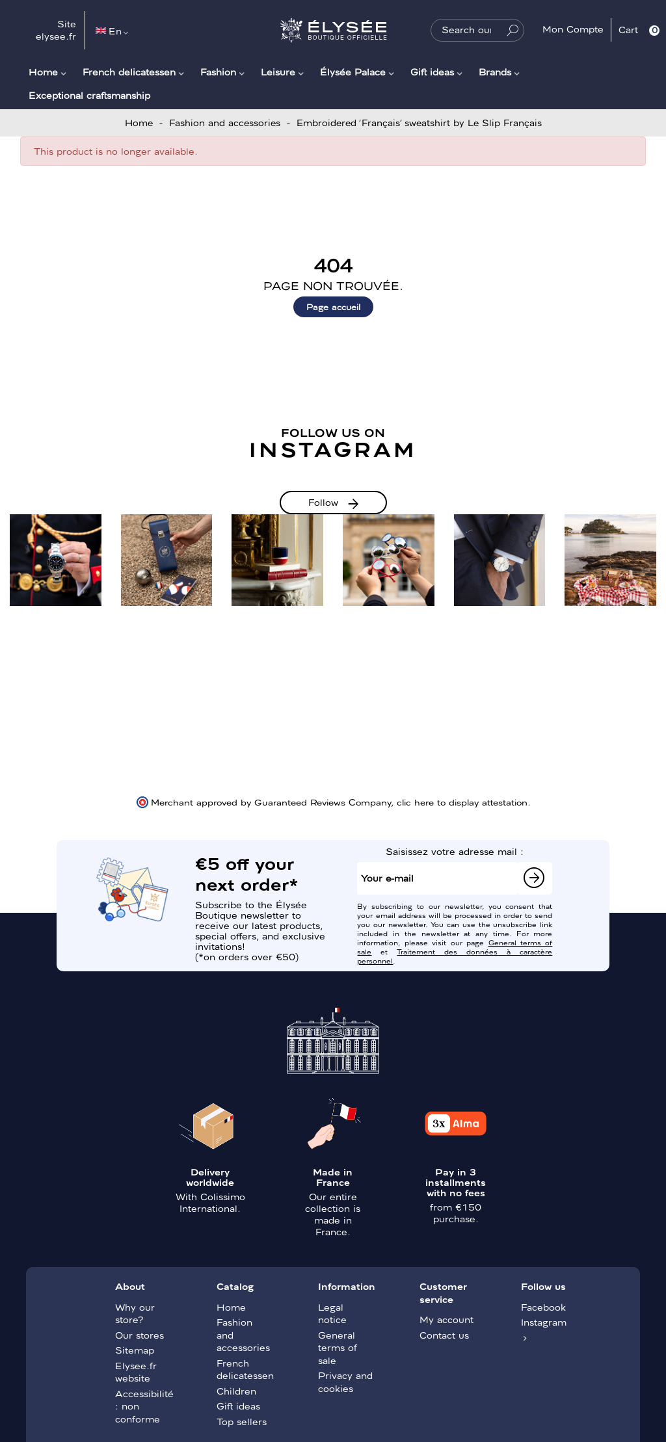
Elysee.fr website (136, 1371)
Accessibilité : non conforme (143, 1405)
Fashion (218, 71)
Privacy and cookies (345, 1381)
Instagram (543, 1322)
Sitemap (134, 1350)
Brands (495, 71)
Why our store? (135, 1313)
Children (236, 1390)
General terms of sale (337, 1347)
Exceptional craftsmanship (89, 95)
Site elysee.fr (56, 30)
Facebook (543, 1307)
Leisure (278, 71)
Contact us (444, 1335)
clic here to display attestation (462, 801)
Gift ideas (432, 71)
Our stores (139, 1335)
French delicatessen (129, 71)
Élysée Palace (353, 71)
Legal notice (332, 1313)
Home (43, 71)
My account (446, 1319)
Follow (323, 502)
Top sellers (242, 1421)
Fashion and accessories (243, 1334)
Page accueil (333, 306)
